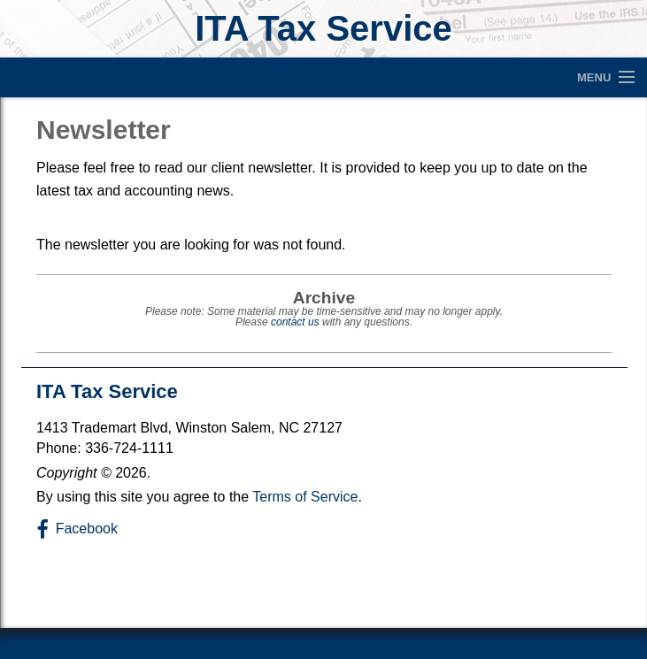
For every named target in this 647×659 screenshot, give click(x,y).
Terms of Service (305, 496)
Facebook (87, 528)
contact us (295, 322)
